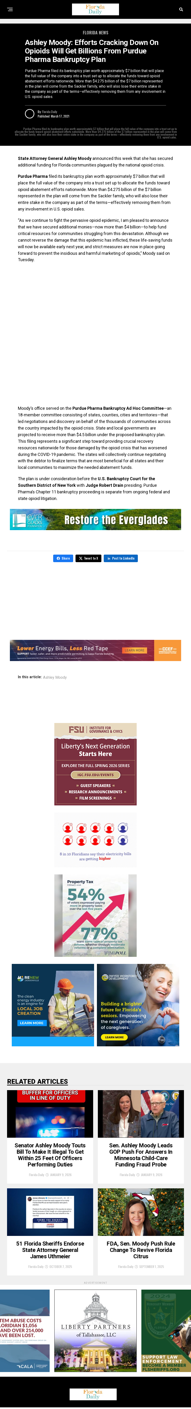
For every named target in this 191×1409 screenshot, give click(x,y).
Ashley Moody (55, 677)
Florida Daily (49, 111)
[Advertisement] (95, 301)
